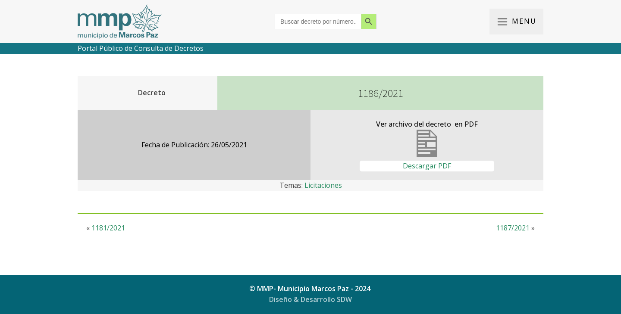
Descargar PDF (427, 166)
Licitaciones (323, 185)
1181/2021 (108, 228)
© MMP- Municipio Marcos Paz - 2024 (310, 288)
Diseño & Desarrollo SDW (310, 299)
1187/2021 (513, 228)
